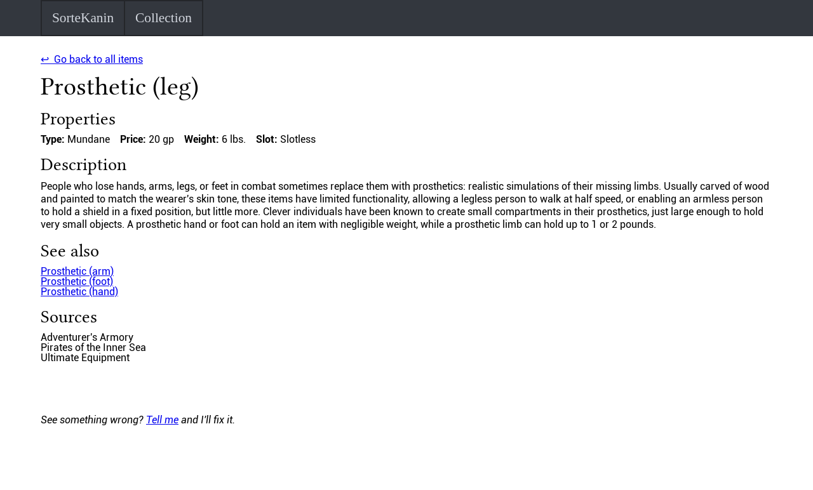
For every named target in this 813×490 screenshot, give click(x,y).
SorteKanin (83, 17)
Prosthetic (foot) (77, 281)
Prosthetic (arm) (77, 271)
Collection (163, 17)
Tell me (162, 420)
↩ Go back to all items (92, 59)
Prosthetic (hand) (79, 292)
